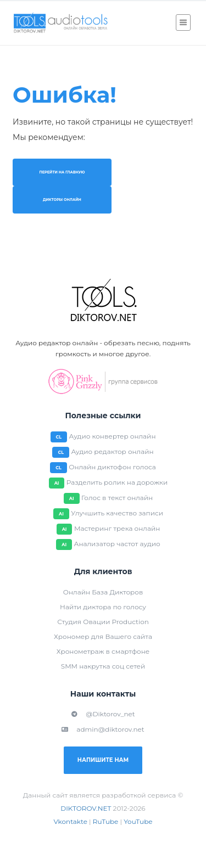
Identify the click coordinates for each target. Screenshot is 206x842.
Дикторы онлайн (62, 200)
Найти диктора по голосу (103, 607)
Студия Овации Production (103, 622)
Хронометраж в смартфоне (103, 651)
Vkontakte (70, 821)
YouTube (138, 821)
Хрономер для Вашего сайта (103, 636)
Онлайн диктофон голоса (112, 467)
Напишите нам (103, 760)
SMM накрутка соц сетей (103, 666)
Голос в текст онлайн (117, 497)
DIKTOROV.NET (85, 808)
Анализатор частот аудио (117, 544)
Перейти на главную (62, 172)
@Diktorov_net (103, 714)
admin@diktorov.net (103, 729)
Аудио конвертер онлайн (112, 436)
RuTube (106, 821)
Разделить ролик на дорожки (117, 482)
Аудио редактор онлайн (112, 451)
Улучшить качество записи (117, 513)
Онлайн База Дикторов (103, 592)
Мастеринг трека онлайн (117, 528)
